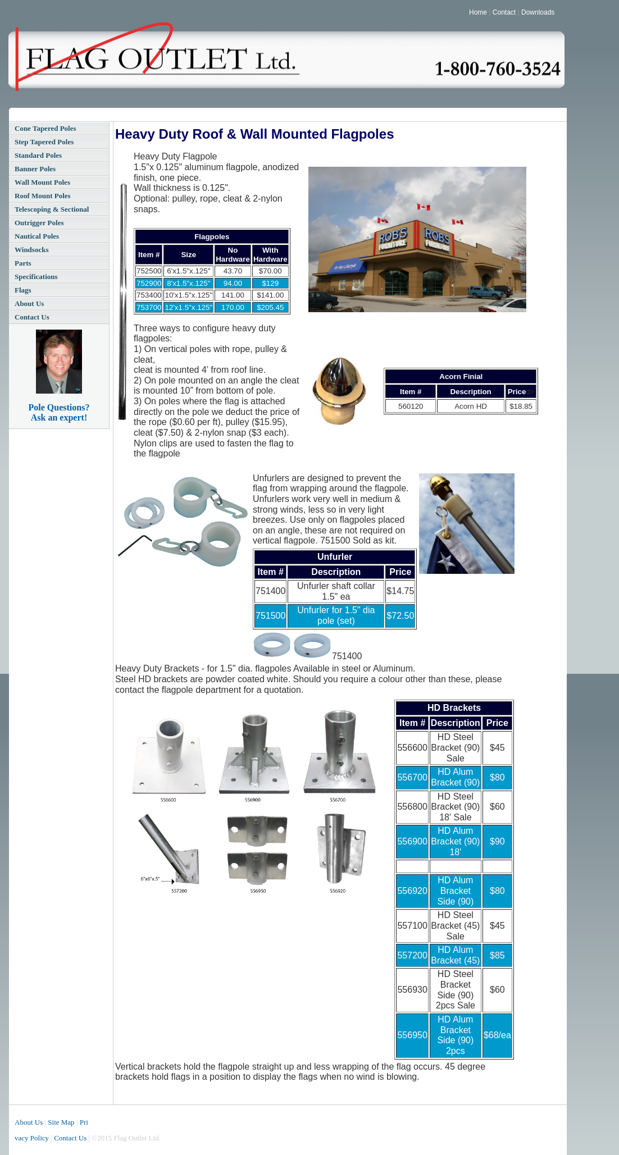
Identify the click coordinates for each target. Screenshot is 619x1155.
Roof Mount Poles (43, 195)
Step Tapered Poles (44, 142)
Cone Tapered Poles (45, 128)
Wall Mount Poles (42, 182)
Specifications (36, 276)
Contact (504, 12)
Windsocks (31, 249)
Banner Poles (35, 169)
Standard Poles (38, 155)
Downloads (537, 12)
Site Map (61, 1122)
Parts (23, 263)
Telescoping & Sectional (52, 209)
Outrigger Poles (39, 222)
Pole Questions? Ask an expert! (59, 412)
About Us (29, 303)
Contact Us (32, 317)
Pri (84, 1122)
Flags (23, 290)
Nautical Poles (37, 236)
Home (478, 12)
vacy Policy (32, 1138)
